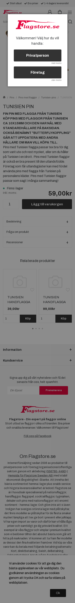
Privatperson (37, 55)
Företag (38, 72)
